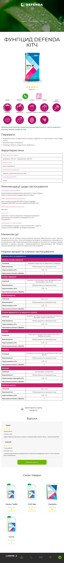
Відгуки (32, 89)
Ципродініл (6, 159)
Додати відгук (32, 462)
